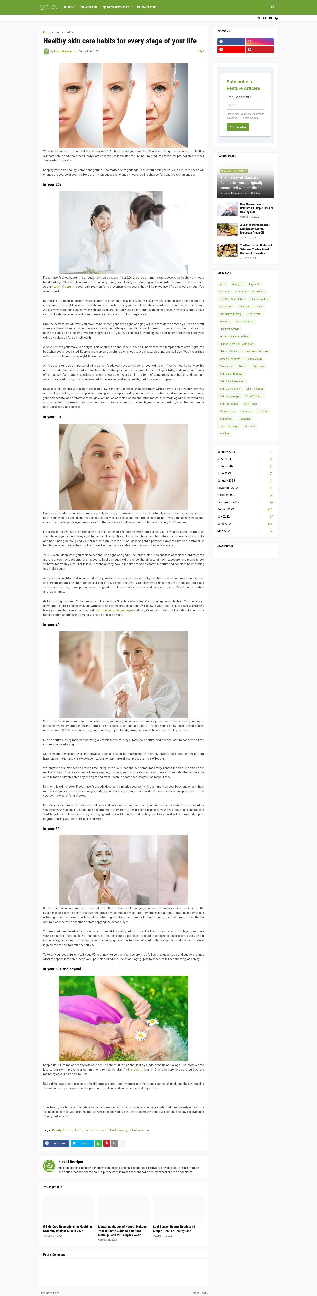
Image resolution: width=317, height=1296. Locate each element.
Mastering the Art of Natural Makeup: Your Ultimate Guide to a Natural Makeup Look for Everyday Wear (122, 1231)
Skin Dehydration (230, 388)
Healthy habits (83, 1130)
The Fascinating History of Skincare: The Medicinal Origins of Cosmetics (256, 249)
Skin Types (251, 403)
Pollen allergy (254, 358)
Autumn (224, 291)
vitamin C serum (62, 286)
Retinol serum (133, 1069)
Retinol (243, 366)
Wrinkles (225, 433)
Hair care (225, 321)
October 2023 (245, 466)
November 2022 (245, 488)
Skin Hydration (255, 388)
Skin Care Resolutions (233, 381)
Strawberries (227, 411)
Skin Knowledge (118, 1130)
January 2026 (245, 452)
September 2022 (245, 502)
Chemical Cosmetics (251, 306)
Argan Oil (254, 284)
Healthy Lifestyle (229, 328)
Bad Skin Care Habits (232, 299)
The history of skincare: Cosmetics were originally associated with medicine (241, 182)
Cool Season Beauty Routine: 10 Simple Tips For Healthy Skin (174, 1229)
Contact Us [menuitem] (146, 7)
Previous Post (50, 1293)
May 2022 (245, 531)
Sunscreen (226, 418)
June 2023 (245, 474)
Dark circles (255, 314)
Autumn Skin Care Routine (250, 291)
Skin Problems (254, 396)
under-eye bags (229, 426)
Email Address (238, 97)
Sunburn (263, 411)
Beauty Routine (64, 32)
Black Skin (226, 306)
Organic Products (230, 358)
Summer (246, 411)
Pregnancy (226, 366)
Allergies (237, 284)
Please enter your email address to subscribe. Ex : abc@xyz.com (245, 116)
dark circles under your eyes (114, 610)
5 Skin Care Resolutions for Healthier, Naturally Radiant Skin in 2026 (68, 1229)
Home (47, 32)
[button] (272, 7)
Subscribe (238, 127)
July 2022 (245, 517)
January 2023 (245, 481)
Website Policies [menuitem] (116, 7)
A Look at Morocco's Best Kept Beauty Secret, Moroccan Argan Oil (255, 229)
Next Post (199, 1293)
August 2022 (245, 510)
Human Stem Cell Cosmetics (236, 343)
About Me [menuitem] (89, 7)
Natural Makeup (229, 351)
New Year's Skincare (256, 351)
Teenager (244, 418)
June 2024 (245, 459)
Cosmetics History (230, 314)
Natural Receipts (70, 1162)
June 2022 (245, 524)
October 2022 (245, 495)
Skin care (101, 1130)
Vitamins (250, 426)
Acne (223, 284)
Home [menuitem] (69, 7)
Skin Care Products (231, 373)
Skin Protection (140, 1130)
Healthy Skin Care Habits (234, 336)
